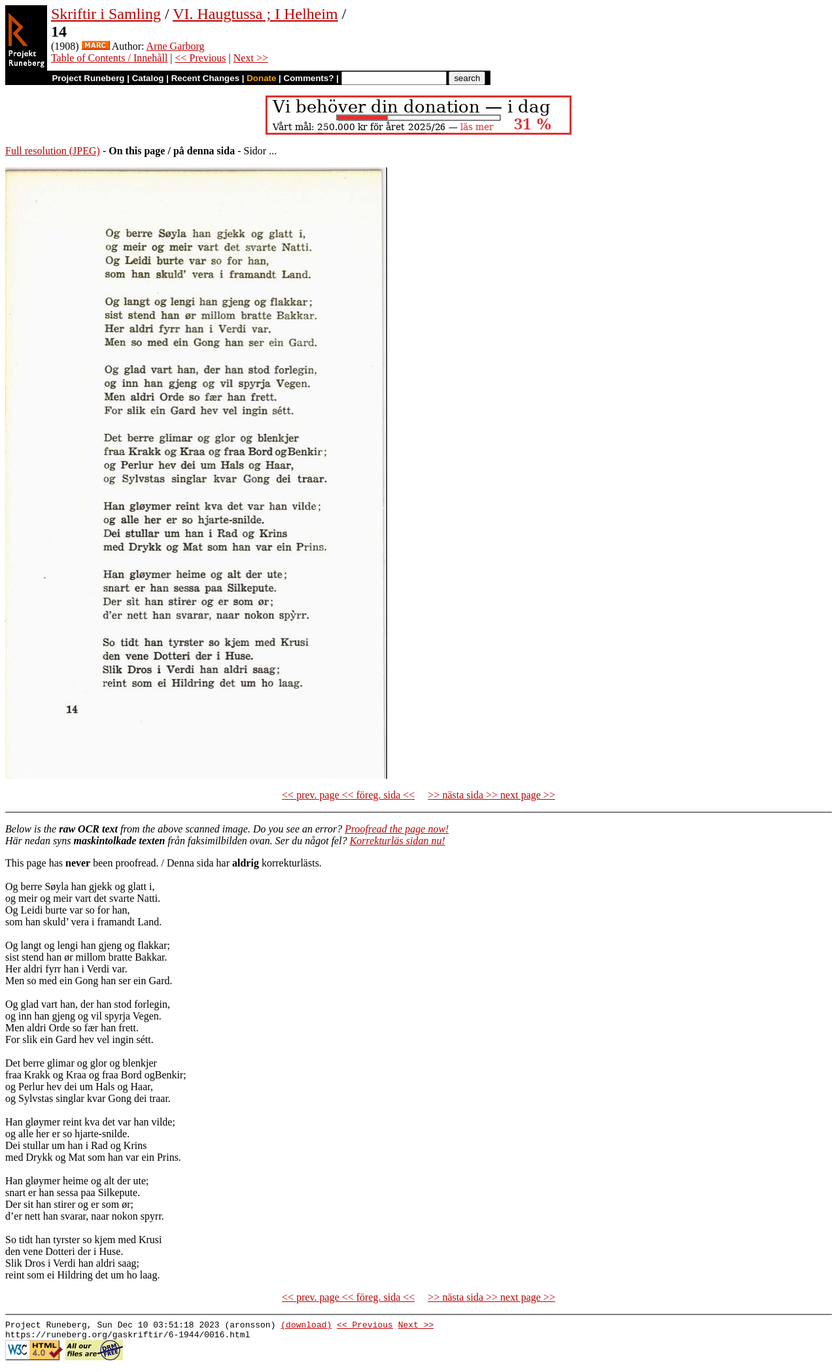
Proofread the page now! (397, 828)
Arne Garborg (175, 46)
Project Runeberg (88, 78)
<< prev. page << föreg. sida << (348, 794)
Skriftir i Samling (106, 13)
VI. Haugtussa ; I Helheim (255, 13)
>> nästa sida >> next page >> (491, 794)
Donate (261, 78)
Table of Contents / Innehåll (109, 57)
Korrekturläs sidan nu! (397, 840)
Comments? (309, 78)
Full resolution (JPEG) (52, 150)
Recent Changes (205, 78)
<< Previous (200, 57)
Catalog (148, 78)
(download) (306, 1326)
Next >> (250, 57)
